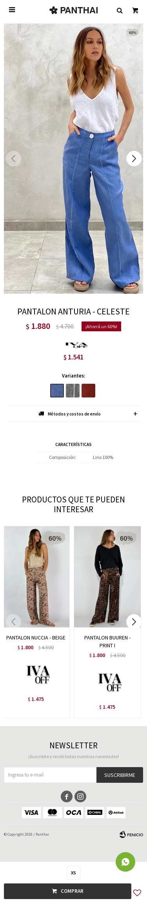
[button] (134, 158)
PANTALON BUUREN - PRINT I (107, 641)
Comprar (72, 891)
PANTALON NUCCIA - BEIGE (35, 637)
